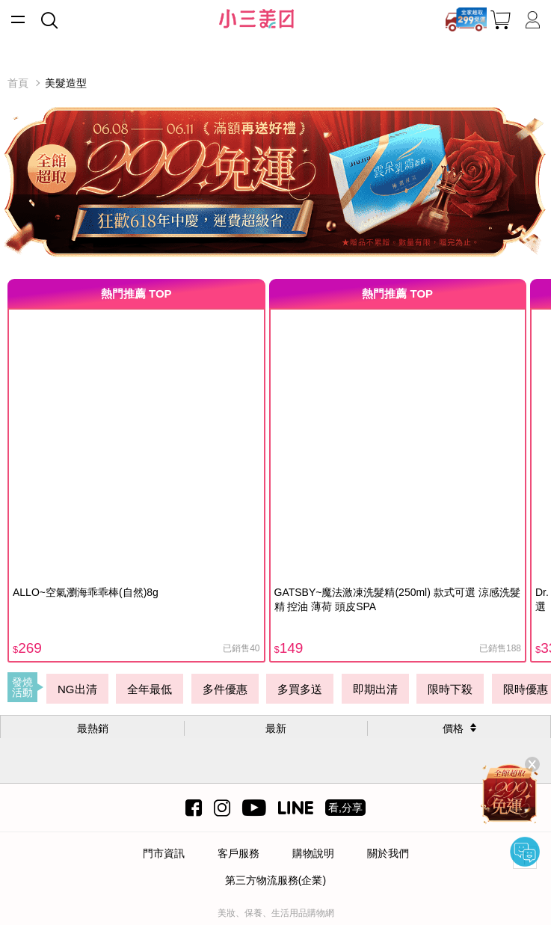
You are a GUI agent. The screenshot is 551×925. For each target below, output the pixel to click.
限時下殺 (450, 689)
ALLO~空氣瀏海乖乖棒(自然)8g (85, 592)
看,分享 (345, 808)
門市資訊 (164, 853)
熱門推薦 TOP (136, 293)
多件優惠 (225, 689)
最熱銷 (92, 728)
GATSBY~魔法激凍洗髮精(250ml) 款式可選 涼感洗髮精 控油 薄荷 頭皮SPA (397, 599)
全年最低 (149, 689)
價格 (453, 728)
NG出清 (77, 689)
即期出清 (375, 689)
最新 (275, 728)
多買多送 (299, 689)
